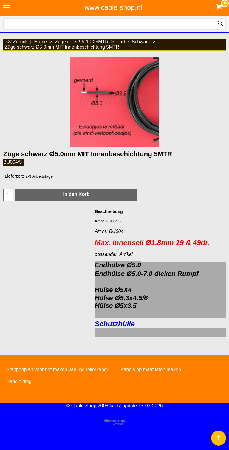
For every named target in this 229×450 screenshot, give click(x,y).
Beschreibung (109, 211)
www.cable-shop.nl (113, 7)
